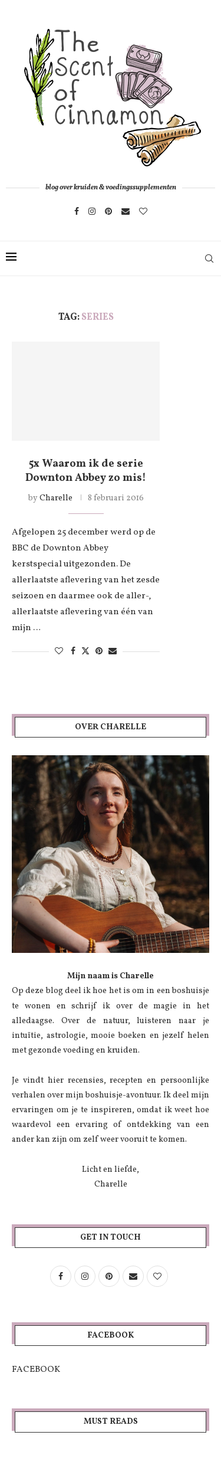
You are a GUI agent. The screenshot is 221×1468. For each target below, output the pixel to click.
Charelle (55, 498)
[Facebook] (76, 211)
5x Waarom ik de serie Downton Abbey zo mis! (85, 471)
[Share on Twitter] (85, 651)
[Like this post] (59, 651)
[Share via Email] (112, 651)
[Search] (209, 258)
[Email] (125, 211)
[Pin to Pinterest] (99, 651)
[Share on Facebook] (73, 651)
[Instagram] (91, 211)
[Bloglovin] (143, 211)
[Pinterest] (108, 211)
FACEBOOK (36, 1370)
